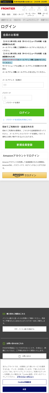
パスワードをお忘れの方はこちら (17, 119)
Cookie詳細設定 (24, 383)
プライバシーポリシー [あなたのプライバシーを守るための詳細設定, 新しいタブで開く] (25, 377)
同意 (24, 390)
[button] (6, 14)
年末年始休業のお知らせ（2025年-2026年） (31, 1)
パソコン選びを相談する (24, 329)
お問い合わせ (24, 356)
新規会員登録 (24, 145)
